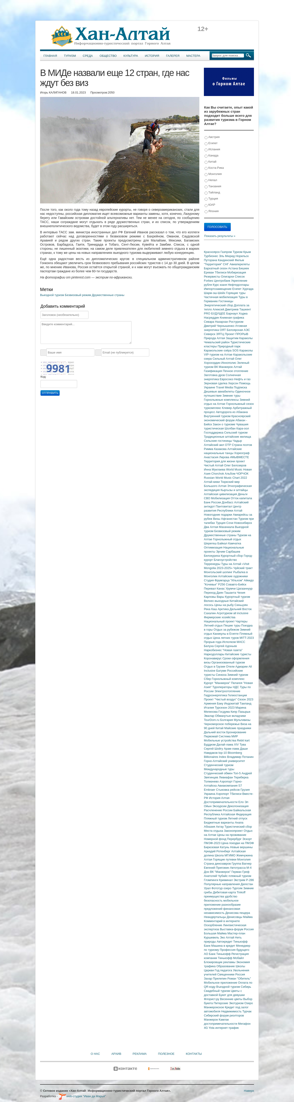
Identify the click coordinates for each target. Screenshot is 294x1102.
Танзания (213, 186)
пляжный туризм (239, 876)
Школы (240, 966)
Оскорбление (213, 925)
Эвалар (209, 715)
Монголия (213, 174)
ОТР (228, 445)
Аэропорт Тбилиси (229, 793)
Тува (243, 744)
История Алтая (219, 798)
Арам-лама (232, 748)
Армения (210, 703)
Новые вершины (241, 847)
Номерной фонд (215, 839)
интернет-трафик (227, 1027)
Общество (108, 55)
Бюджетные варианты (219, 822)
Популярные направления (222, 884)
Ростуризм (236, 321)
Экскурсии (220, 806)
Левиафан (226, 777)
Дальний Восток (241, 609)
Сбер (208, 679)
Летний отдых (213, 625)
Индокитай (232, 703)
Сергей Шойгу (214, 748)
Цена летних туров (226, 637)
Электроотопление (227, 691)
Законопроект (234, 830)
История (152, 55)
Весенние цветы (231, 999)
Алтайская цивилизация (221, 494)
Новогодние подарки (218, 514)
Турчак (246, 1011)
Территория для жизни (220, 461)
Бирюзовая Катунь (217, 847)
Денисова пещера (237, 913)
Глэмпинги (211, 880)
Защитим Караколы (239, 338)
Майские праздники (237, 728)
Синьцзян (241, 605)
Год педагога (224, 970)
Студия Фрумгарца (217, 580)
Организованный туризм (228, 662)
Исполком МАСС (233, 642)
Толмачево (212, 781)
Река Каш (211, 609)
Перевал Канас (215, 588)
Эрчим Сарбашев (228, 551)
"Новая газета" (233, 650)
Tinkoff (241, 892)
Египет (211, 143)
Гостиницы (226, 301)
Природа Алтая (215, 338)
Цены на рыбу (224, 605)
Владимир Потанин (240, 757)
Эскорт (247, 839)
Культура (131, 55)
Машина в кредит (223, 945)
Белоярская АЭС (238, 330)
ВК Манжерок (223, 367)
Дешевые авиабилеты (219, 391)
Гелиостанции (237, 695)
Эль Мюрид (227, 256)
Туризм (70, 55)
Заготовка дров (215, 375)
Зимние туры (231, 395)
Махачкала (227, 527)
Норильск (242, 256)
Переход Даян (214, 592)
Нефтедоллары (238, 284)
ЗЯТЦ (220, 334)
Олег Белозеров (235, 465)
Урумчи (231, 588)
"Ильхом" (237, 580)
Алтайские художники (233, 576)
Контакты (194, 1053)
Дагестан (247, 884)
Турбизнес (211, 256)
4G (206, 1027)
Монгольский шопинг (218, 572)
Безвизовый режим (78, 295)
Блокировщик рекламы (220, 962)
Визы (217, 518)
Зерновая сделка (216, 383)
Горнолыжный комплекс (228, 679)
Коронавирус (213, 658)
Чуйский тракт (243, 568)
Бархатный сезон (216, 268)
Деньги (242, 494)
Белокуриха (212, 555)
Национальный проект (220, 621)
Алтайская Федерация (236, 814)
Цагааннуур (244, 588)
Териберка (241, 777)
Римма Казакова (215, 449)
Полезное (166, 1053)
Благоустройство (225, 559)
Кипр (234, 711)
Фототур (217, 888)
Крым (247, 252)
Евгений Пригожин (217, 867)
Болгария (227, 720)
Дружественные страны (108, 295)
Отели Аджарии (237, 666)
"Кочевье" (211, 584)
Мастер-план (236, 933)
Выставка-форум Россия (237, 929)
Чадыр (237, 440)
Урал (207, 888)
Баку (220, 703)
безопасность (213, 900)
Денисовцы (235, 917)
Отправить (50, 393)
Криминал (226, 880)
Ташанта (230, 592)
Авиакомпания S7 (230, 785)
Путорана (211, 260)
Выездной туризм (52, 295)
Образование (226, 966)
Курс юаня (220, 284)
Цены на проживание (231, 835)
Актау (220, 826)
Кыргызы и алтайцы (234, 490)
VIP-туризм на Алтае (218, 354)
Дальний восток (215, 732)
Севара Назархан (216, 321)
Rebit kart (243, 740)
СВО (207, 498)
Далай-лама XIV (228, 744)
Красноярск (212, 252)
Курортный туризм (237, 596)
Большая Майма (215, 933)
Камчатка (234, 543)
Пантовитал (224, 506)
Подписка (240, 387)
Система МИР (228, 736)
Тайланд (212, 193)
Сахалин (210, 613)
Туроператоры (222, 687)
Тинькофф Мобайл (231, 958)
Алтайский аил (214, 445)
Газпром (226, 252)
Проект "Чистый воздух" (221, 699)
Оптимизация (213, 547)
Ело (241, 802)
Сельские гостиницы (218, 440)
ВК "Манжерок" (220, 871)
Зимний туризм (237, 674)
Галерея (173, 55)
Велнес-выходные (217, 601)
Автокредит (225, 941)
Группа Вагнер (241, 863)
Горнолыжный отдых (227, 539)
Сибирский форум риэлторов (224, 1015)
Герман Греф (240, 871)
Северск (210, 334)
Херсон (233, 383)
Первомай (211, 736)
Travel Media (225, 387)
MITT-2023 (247, 637)
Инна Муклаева (215, 469)
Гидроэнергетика (216, 695)
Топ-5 (237, 773)
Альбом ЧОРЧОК (236, 473)
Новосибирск (243, 523)
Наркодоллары (214, 654)
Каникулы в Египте (226, 633)
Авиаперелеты (240, 264)
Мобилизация (221, 498)
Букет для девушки (232, 995)
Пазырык (244, 711)
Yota (212, 1027)
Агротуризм (225, 613)
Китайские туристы (238, 654)
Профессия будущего (234, 949)
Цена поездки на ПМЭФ (237, 843)
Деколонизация (237, 806)
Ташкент (245, 309)
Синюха (221, 674)
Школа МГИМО (225, 855)
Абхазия (210, 826)
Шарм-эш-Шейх (215, 293)
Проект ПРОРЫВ (236, 334)
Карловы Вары (214, 596)
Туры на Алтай (231, 564)
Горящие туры (236, 293)
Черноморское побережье (222, 724)
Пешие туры (232, 625)
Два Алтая (211, 527)
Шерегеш (210, 543)
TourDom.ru (212, 720)
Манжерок (211, 1019)
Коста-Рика (214, 168)
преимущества (214, 896)
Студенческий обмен (218, 773)
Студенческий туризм (218, 765)
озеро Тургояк (233, 888)
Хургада (247, 289)
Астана (233, 268)
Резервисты (212, 276)
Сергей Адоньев (226, 646)
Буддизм (210, 744)
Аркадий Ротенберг (217, 851)
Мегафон (244, 1023)
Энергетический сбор (219, 305)
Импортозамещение (218, 289)
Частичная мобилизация (221, 297)
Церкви (209, 970)
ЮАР (210, 205)
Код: (43, 376)
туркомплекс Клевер (218, 408)
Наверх (249, 1090)
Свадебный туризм (217, 991)
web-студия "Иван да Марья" (82, 1096)
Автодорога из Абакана (232, 412)
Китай (210, 162)
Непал (211, 180)
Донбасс (228, 502)
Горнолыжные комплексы (222, 399)
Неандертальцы (215, 917)
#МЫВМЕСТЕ (239, 457)
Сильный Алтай (224, 358)
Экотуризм (236, 1003)
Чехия (241, 592)
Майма (248, 917)
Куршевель (212, 937)
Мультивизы (242, 720)
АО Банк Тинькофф (217, 954)
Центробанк (222, 280)
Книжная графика (232, 317)
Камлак (224, 1019)
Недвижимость (231, 1011)
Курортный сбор (232, 555)
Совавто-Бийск (236, 584)
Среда (88, 55)
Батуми (221, 670)
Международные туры (219, 769)
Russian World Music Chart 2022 (225, 477)
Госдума (224, 711)
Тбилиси (221, 272)
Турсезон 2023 (225, 707)
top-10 (223, 752)
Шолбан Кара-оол (237, 428)
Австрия (212, 137)
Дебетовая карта (225, 892)
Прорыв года (213, 642)
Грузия (245, 789)
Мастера (193, 55)
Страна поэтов (242, 445)
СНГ (226, 264)
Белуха (209, 646)
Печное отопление (235, 371)
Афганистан (229, 518)
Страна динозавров (218, 863)
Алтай (237, 367)
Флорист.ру (212, 999)
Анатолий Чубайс (216, 876)
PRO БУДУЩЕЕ (215, 313)
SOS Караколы (242, 350)
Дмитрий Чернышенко (219, 325)
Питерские (221, 1003)
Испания (212, 149)
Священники (226, 974)
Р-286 (250, 880)
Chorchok (218, 473)
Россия (240, 974)
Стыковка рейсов (228, 789)
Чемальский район (217, 342)
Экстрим (239, 880)
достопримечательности (221, 1023)
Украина (210, 793)
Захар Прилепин (215, 978)
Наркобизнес (213, 650)
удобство (231, 896)
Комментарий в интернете (222, 921)
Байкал (222, 543)
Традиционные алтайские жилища (227, 436)
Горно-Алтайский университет (224, 761)
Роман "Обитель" (239, 978)
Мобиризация (236, 272)
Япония (212, 211)
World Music (234, 469)
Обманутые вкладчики (230, 715)
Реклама (140, 1053)
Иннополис (229, 362)
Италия (209, 707)
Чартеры (241, 621)
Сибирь (246, 986)
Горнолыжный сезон (240, 403)
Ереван (209, 272)
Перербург (234, 839)
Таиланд (245, 703)
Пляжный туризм (216, 818)
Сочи (230, 523)
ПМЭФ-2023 (212, 843)
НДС (236, 687)
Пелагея (237, 683)
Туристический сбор (238, 826)
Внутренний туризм (217, 416)
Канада (211, 156)
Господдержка (214, 432)
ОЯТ (223, 330)
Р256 (222, 584)
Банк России (213, 502)
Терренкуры (212, 564)
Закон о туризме (224, 424)
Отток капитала (241, 498)
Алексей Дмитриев (226, 309)
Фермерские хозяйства (219, 617)
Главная (50, 55)
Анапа (239, 822)
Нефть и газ (242, 379)
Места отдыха (214, 830)
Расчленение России (218, 810)
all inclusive (240, 613)
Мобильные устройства (220, 740)
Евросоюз (227, 379)
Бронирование (236, 732)
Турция (211, 199)
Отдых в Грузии (215, 666)
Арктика (224, 609)
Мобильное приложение (221, 982)
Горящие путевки (225, 859)
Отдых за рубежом (226, 629)
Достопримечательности (221, 802)
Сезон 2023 (245, 699)
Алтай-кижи (212, 481)
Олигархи (228, 276)
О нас (95, 1053)
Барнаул (232, 313)
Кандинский (226, 260)
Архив (116, 1053)
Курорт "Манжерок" (217, 683)
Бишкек (244, 268)
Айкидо (249, 580)
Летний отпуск (237, 818)
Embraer (210, 789)
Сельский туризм (236, 432)
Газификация (213, 371)
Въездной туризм (228, 986)
